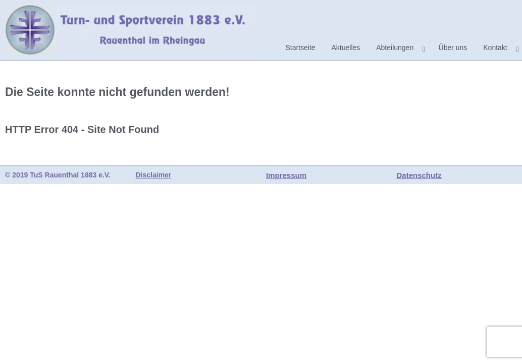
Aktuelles (346, 47)
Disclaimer (154, 175)
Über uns (453, 47)
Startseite (300, 47)
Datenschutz (419, 175)
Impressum (286, 175)
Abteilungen (394, 47)
